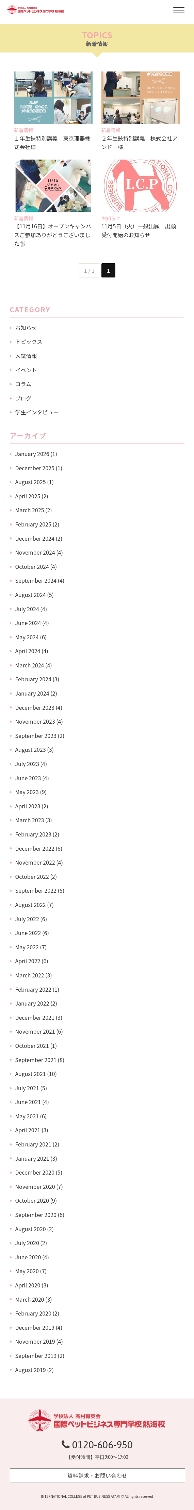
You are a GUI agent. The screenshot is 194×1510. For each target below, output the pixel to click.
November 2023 (35, 721)
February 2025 (33, 524)
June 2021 (28, 1102)
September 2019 (35, 1355)
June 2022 (28, 933)
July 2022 (27, 919)
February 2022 (33, 989)
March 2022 (29, 975)
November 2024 (35, 552)
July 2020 (27, 1243)
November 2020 (35, 1186)
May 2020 (27, 1271)
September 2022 (35, 890)
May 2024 (27, 637)
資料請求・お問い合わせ (97, 1475)
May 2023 (27, 792)
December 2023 (34, 707)
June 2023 (28, 778)
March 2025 (29, 510)
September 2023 (35, 735)
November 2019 (35, 1341)
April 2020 (28, 1285)
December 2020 (34, 1172)
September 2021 (35, 1060)
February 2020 (33, 1313)
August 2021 (30, 1074)
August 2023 (30, 749)
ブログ (23, 398)
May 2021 (27, 1116)
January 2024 (32, 693)
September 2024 (35, 580)
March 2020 (29, 1299)
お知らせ (26, 328)
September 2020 (35, 1215)
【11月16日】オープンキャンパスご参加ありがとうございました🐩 (52, 234)
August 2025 (30, 482)
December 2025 (34, 468)
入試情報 (26, 356)
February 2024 (33, 679)
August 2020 (30, 1229)
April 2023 (28, 806)
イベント (26, 370)
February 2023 (33, 834)
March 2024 (29, 665)
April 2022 (28, 961)
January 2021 (32, 1158)
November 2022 (35, 862)
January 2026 (32, 454)
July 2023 (27, 764)
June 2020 (28, 1257)
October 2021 (32, 1045)
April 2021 (28, 1130)
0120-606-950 (97, 1444)
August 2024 (30, 595)
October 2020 (32, 1200)
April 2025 (28, 496)
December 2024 (34, 538)
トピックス (29, 341)
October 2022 (32, 876)
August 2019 (30, 1370)
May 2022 (27, 947)
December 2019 (34, 1327)
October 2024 (32, 566)
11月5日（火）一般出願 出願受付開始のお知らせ (138, 230)
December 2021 (34, 1017)
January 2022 (32, 1003)
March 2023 (29, 820)
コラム (23, 384)
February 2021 (33, 1144)
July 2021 (27, 1088)
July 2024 (27, 609)
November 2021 (35, 1031)
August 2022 (30, 905)
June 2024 (28, 623)
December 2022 (34, 848)
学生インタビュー (37, 412)
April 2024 (28, 651)
